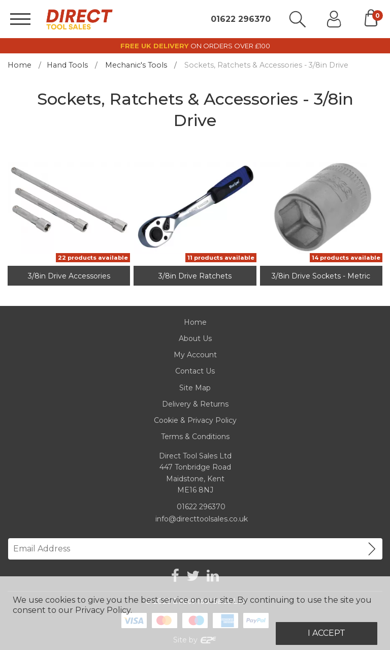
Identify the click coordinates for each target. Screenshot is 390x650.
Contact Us (195, 371)
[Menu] (20, 19)
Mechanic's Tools (136, 65)
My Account (195, 354)
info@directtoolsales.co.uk (201, 518)
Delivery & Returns (195, 404)
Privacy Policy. (103, 610)
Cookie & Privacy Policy (195, 420)
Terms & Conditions (195, 436)
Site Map (195, 387)
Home (19, 65)
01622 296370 (241, 19)
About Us (195, 338)
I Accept (326, 633)
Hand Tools (67, 65)
